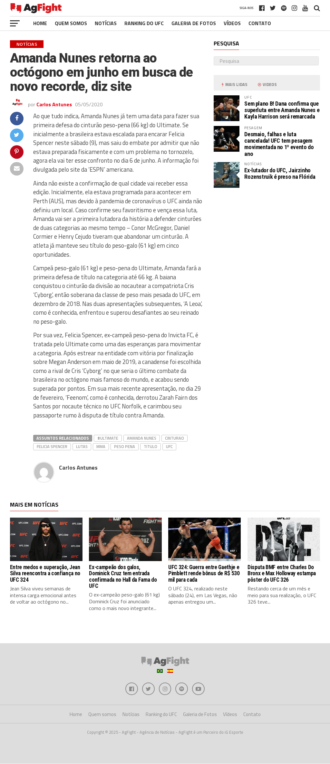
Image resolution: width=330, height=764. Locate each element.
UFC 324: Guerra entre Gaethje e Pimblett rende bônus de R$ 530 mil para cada (203, 573)
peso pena (124, 446)
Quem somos (71, 23)
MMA (100, 446)
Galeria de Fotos (193, 23)
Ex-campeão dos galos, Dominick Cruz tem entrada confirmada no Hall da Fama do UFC (123, 576)
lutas (82, 446)
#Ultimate (107, 438)
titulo (150, 446)
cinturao (174, 438)
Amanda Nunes (141, 438)
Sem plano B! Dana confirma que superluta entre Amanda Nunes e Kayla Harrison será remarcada (281, 110)
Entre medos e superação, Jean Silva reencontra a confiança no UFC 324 (45, 573)
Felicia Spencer (52, 446)
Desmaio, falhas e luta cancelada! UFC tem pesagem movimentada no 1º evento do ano (279, 144)
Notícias (106, 23)
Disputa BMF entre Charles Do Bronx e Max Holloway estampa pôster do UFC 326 (282, 573)
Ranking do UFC (144, 23)
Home (40, 23)
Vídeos (232, 23)
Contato (259, 23)
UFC (169, 446)
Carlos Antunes (54, 104)
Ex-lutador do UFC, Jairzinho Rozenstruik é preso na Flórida (279, 173)
